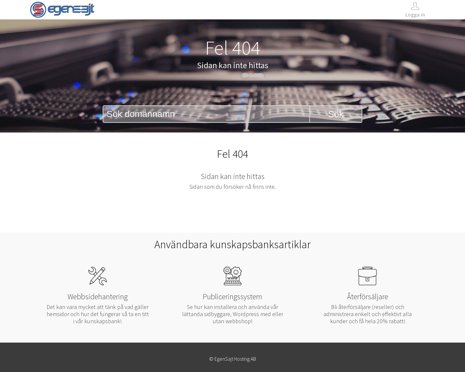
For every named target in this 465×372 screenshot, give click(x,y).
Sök (336, 114)
